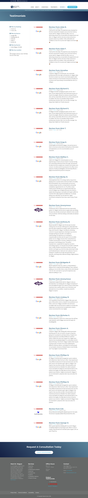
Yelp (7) (12, 40)
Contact (37, 492)
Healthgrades (56, 410)
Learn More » (13, 479)
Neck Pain (31, 471)
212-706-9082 (69, 470)
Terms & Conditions (22, 492)
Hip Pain (31, 467)
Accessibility (31, 492)
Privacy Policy (14, 492)
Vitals (54, 207)
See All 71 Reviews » (52, 486)
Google (54, 28)
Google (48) (13, 35)
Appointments (72, 7)
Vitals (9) (13, 39)
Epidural (31, 474)
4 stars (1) (13, 29)
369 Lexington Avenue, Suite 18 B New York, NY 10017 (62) (19, 54)
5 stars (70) (13, 30)
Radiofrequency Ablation (34, 469)
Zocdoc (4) (13, 42)
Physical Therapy (32, 478)
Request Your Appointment (44, 452)
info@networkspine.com (71, 472)
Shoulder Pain (32, 473)
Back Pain (31, 466)
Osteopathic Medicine (33, 476)
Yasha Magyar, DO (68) (16, 47)
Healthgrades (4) (15, 37)
